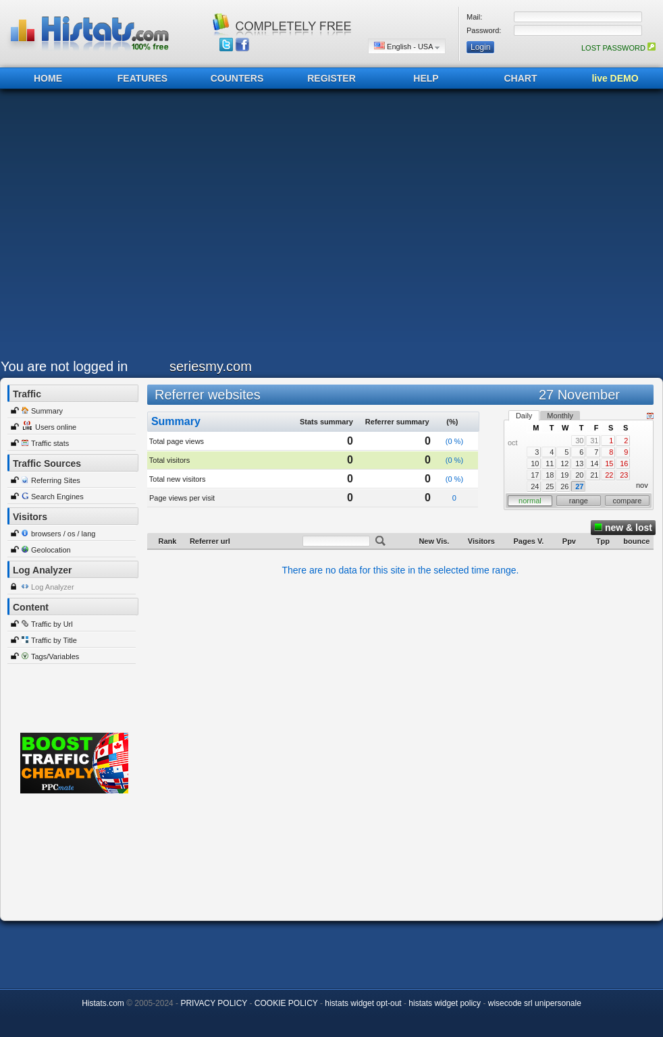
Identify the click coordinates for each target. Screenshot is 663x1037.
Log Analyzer (52, 587)
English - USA (407, 46)
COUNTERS (237, 78)
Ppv (569, 541)
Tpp (603, 541)
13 (579, 463)
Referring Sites (55, 480)
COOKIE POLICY (286, 1003)
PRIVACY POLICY (213, 1003)
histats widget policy (444, 1003)
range (578, 501)
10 (535, 463)
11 (550, 463)
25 (550, 486)
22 (609, 475)
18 (550, 475)
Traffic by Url (52, 624)
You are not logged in (64, 366)
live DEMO (614, 78)
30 (579, 441)
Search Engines (57, 497)
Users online (55, 427)
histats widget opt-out (363, 1003)
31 (594, 441)
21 (594, 475)
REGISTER (331, 78)
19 (564, 475)
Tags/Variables (55, 656)
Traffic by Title (54, 640)
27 (579, 486)
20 (579, 475)
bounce (636, 541)
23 (624, 475)
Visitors (481, 541)
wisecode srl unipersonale (534, 1003)
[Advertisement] (132, 227)
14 (594, 463)
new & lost (623, 527)
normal (530, 501)
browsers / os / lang (63, 534)
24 (535, 486)
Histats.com (103, 1003)
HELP (425, 78)
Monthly (560, 416)
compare (627, 501)
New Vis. (434, 541)
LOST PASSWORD (618, 48)
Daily (524, 416)
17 (535, 475)
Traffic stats (50, 443)
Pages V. (528, 541)
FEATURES (142, 78)
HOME (48, 78)
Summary (47, 411)
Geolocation (51, 550)
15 (609, 463)
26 (564, 486)
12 (564, 463)
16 (624, 463)
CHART (520, 78)
